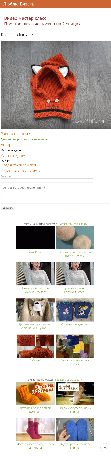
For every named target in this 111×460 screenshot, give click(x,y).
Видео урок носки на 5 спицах (75, 449)
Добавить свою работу (73, 227)
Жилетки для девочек (75, 327)
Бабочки (35, 363)
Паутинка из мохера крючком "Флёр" (35, 293)
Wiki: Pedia (35, 255)
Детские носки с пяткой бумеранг (35, 413)
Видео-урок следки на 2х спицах (75, 413)
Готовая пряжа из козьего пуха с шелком (75, 257)
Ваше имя (6, 176)
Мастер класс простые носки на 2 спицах (35, 449)
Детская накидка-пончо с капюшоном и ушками (35, 329)
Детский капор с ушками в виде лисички (26, 139)
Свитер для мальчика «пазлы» (75, 365)
